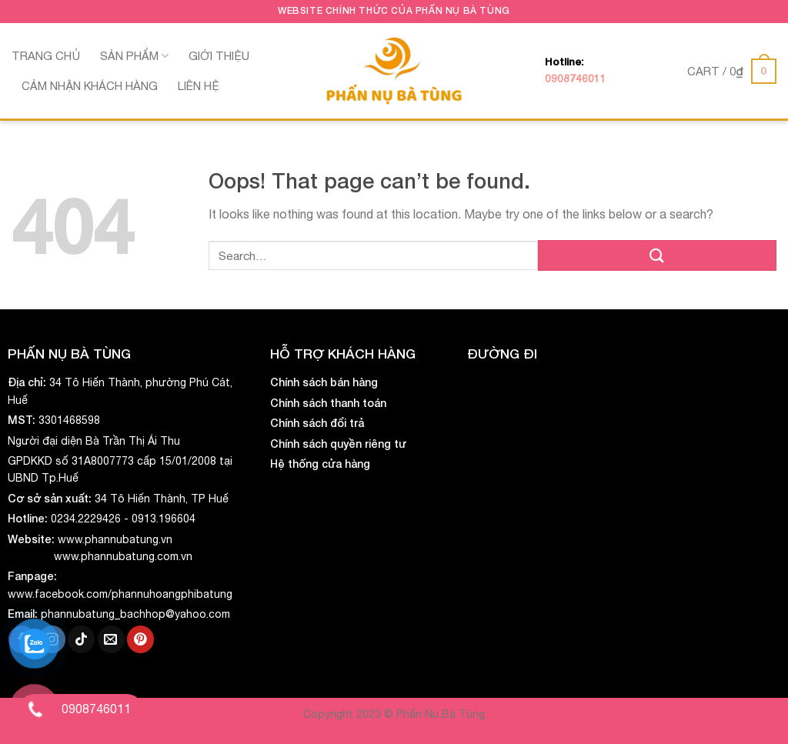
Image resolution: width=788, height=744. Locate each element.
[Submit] (657, 255)
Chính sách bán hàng (324, 382)
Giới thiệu (219, 55)
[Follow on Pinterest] (140, 639)
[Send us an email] (111, 639)
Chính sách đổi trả (317, 422)
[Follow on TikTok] (81, 639)
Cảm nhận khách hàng (90, 85)
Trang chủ (46, 55)
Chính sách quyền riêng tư (338, 443)
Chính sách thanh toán (328, 402)
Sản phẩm (134, 55)
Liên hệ (198, 85)
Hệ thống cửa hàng (320, 463)
